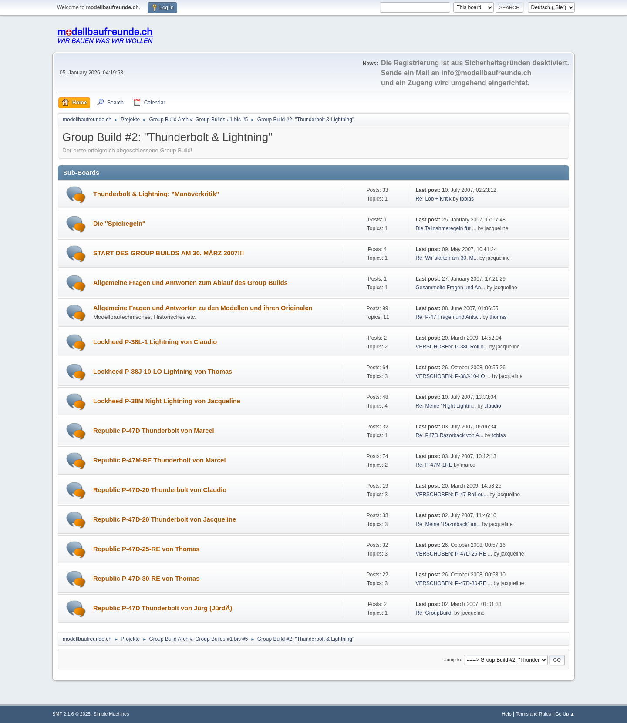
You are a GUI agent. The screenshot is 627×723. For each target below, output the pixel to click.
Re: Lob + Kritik (433, 199)
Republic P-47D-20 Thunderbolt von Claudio (159, 489)
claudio (493, 406)
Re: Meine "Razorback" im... (448, 524)
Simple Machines (111, 713)
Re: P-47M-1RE (433, 465)
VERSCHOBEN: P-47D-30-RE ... (453, 583)
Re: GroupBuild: (433, 613)
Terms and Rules (533, 713)
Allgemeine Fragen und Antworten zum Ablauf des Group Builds (190, 282)
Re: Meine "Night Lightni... (445, 406)
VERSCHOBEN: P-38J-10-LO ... (453, 376)
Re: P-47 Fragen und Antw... (448, 317)
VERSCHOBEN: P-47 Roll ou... (451, 495)
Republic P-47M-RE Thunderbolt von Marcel (159, 460)
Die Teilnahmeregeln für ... (445, 228)
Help (507, 713)
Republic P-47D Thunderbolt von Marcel (153, 430)
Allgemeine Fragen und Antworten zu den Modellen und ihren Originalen (203, 308)
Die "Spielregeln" (119, 223)
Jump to (452, 659)
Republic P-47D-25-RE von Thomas (146, 549)
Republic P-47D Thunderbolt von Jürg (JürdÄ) (162, 608)
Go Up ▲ (565, 713)
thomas (497, 317)
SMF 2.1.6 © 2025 (71, 713)
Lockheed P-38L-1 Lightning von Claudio (155, 341)
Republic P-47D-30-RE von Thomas (146, 578)
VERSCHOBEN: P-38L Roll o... (451, 347)
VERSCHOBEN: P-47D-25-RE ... (453, 554)
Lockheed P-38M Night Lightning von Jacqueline (166, 401)
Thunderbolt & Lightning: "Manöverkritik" (156, 194)
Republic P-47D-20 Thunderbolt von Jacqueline (164, 519)
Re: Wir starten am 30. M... (446, 258)
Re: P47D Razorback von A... (449, 435)
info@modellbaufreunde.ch (487, 73)
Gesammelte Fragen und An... (450, 288)
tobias (467, 199)
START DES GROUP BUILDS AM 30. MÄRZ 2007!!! (168, 253)
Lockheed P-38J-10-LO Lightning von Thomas (162, 371)
